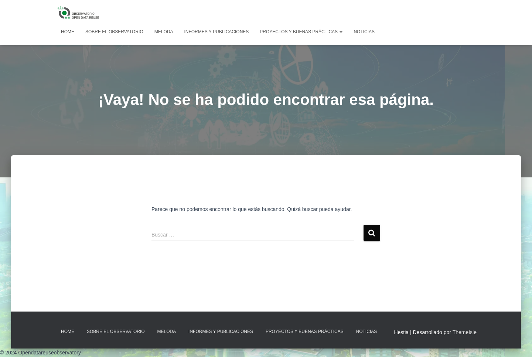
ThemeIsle (465, 332)
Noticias (364, 31)
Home (67, 31)
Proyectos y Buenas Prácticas (301, 31)
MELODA (163, 31)
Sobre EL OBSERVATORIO (114, 31)
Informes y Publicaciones (216, 31)
